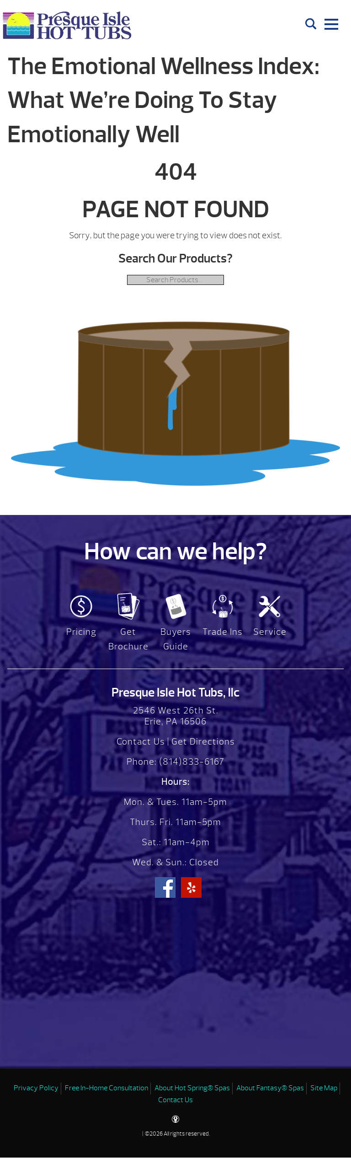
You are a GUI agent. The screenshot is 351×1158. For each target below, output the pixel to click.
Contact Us (141, 741)
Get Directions (203, 741)
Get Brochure (128, 639)
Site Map (323, 1088)
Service (270, 632)
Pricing (81, 632)
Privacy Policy (36, 1088)
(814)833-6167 (190, 761)
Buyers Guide (175, 639)
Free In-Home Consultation (106, 1088)
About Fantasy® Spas (270, 1088)
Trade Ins (222, 632)
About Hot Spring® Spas (192, 1088)
